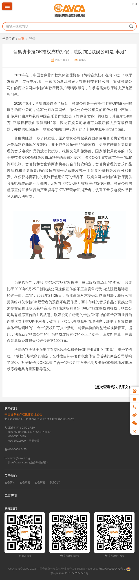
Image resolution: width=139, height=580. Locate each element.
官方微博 (24, 555)
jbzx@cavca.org (18, 462)
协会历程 (40, 482)
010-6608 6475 (17, 449)
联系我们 (55, 482)
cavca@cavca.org (19, 458)
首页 (21, 38)
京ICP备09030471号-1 (112, 568)
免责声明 (10, 495)
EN (134, 4)
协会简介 (9, 482)
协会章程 (25, 482)
